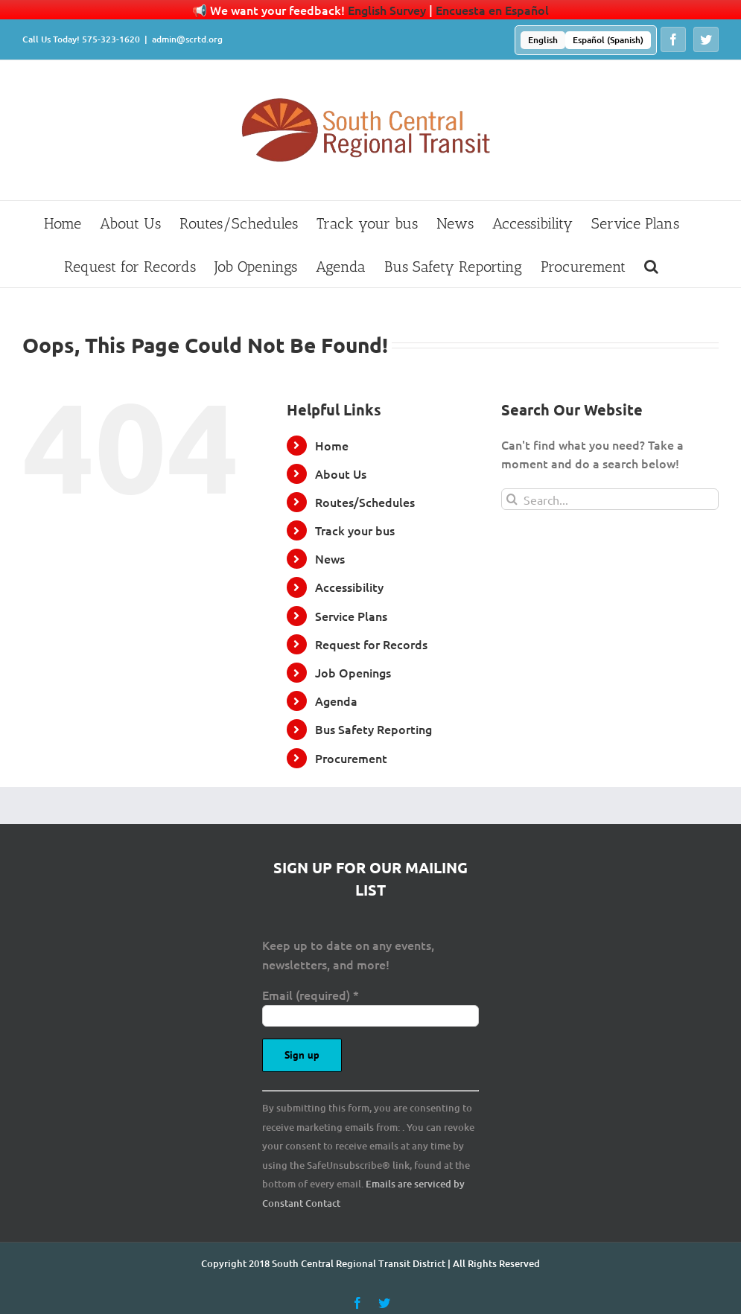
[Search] (512, 499)
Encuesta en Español (492, 9)
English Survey (387, 9)
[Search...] (610, 499)
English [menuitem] (543, 40)
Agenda (336, 700)
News (330, 558)
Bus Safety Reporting (373, 729)
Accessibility (349, 586)
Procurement (351, 758)
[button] (651, 265)
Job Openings (353, 672)
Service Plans (351, 615)
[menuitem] (543, 40)
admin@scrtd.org (187, 39)
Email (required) (310, 994)
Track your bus (355, 530)
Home (332, 445)
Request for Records (371, 644)
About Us (340, 473)
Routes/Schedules (365, 502)
